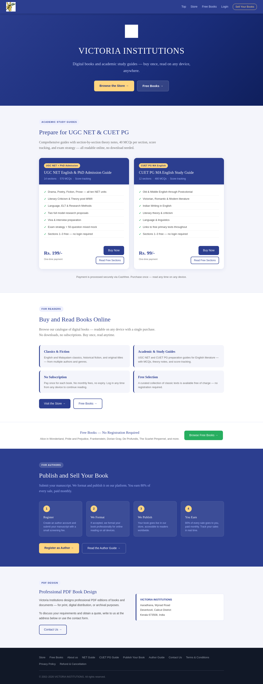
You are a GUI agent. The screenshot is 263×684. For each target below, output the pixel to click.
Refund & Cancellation (73, 663)
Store (194, 6)
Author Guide (157, 657)
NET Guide (88, 657)
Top (183, 6)
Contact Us (175, 657)
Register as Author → (59, 548)
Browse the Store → (114, 85)
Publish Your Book (134, 657)
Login (224, 6)
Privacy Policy (47, 663)
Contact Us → (53, 629)
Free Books (209, 6)
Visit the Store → (55, 403)
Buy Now (114, 250)
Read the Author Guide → (104, 548)
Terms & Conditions (197, 657)
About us (72, 657)
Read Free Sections (110, 260)
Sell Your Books (244, 6)
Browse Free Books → (203, 435)
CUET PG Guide (109, 657)
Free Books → (153, 86)
